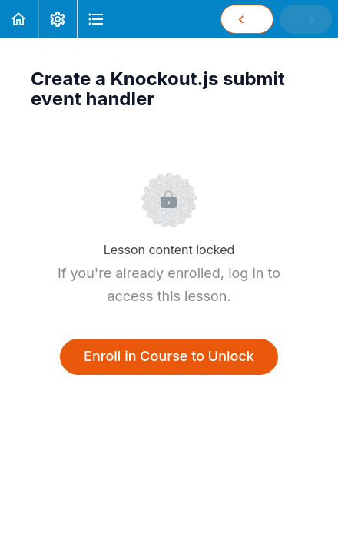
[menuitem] (57, 19)
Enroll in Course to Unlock (169, 356)
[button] (19, 19)
